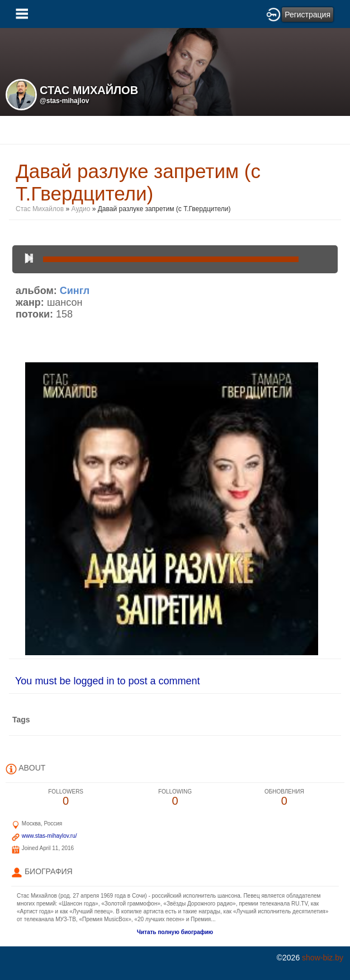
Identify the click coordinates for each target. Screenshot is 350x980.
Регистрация (307, 14)
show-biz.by (322, 957)
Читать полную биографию (175, 932)
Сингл (74, 290)
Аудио (81, 209)
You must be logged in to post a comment (107, 681)
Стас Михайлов (40, 209)
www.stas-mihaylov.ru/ (49, 836)
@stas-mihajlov (64, 101)
